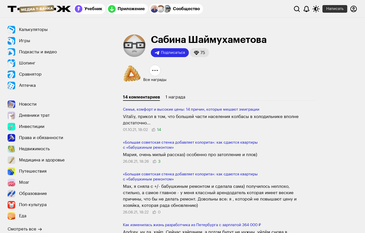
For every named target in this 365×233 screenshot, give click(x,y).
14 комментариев (141, 97)
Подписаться (170, 52)
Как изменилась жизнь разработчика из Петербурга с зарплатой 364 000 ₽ (192, 225)
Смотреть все (25, 229)
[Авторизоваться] (353, 9)
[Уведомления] (306, 9)
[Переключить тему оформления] (316, 9)
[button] (199, 52)
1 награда (175, 97)
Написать (334, 9)
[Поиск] (297, 9)
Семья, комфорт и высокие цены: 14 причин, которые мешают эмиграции (191, 109)
